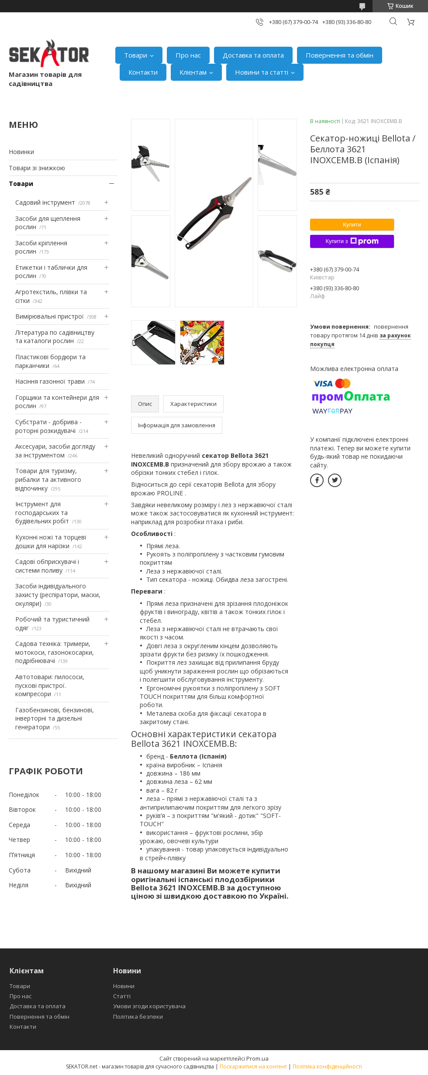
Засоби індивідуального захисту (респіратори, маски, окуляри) (57, 594)
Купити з (351, 241)
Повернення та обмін (339, 55)
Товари (135, 55)
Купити (352, 224)
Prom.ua (257, 1058)
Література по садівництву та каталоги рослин (54, 336)
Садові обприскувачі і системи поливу (47, 565)
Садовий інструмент (45, 202)
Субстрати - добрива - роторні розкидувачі (48, 426)
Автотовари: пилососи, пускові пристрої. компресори (49, 685)
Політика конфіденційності (327, 1066)
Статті (122, 996)
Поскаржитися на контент (253, 1066)
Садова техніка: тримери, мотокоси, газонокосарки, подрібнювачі (54, 652)
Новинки (21, 152)
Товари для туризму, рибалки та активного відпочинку (48, 479)
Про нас (188, 55)
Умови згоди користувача (149, 1006)
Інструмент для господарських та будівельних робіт (42, 512)
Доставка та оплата (253, 55)
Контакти (143, 72)
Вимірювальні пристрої (49, 316)
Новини (124, 986)
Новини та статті (261, 72)
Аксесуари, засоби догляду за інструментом (55, 450)
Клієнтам (193, 72)
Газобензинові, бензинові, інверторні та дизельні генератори (54, 718)
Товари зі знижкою (37, 168)
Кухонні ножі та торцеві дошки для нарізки (50, 541)
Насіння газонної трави (50, 381)
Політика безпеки (138, 1016)
